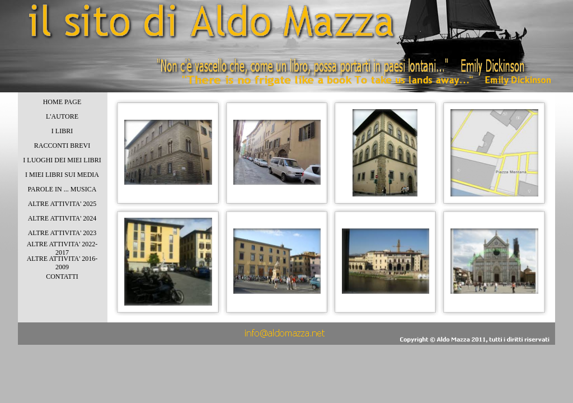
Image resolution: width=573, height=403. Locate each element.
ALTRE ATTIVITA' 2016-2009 (62, 263)
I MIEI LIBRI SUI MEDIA (62, 175)
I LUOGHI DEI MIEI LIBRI (62, 160)
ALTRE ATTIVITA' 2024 (62, 218)
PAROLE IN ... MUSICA (62, 189)
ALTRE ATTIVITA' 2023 (62, 233)
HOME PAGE (62, 102)
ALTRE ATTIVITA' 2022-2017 (62, 248)
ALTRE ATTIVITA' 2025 (62, 204)
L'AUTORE (62, 116)
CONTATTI (62, 276)
